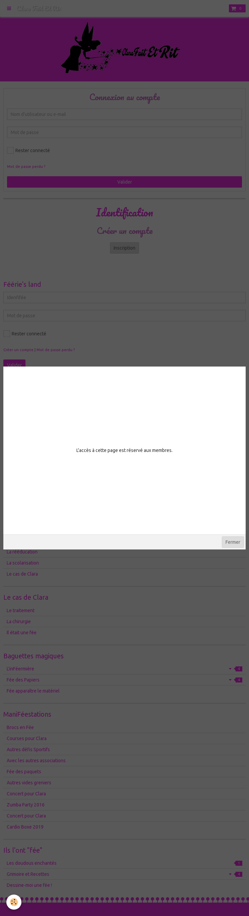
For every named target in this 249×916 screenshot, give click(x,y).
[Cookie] (14, 902)
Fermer (233, 542)
